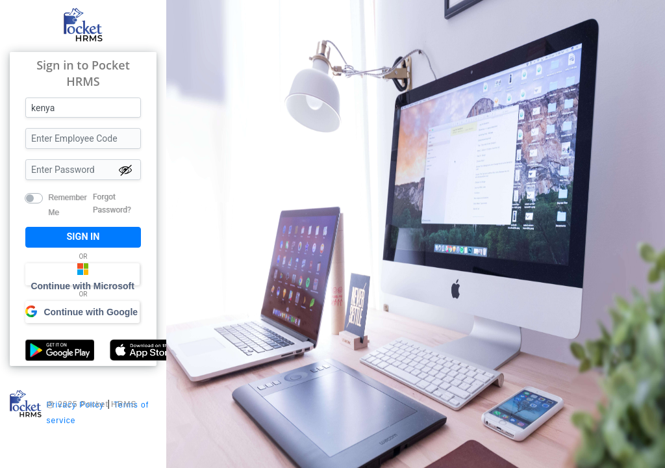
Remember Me (67, 197)
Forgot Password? (112, 203)
